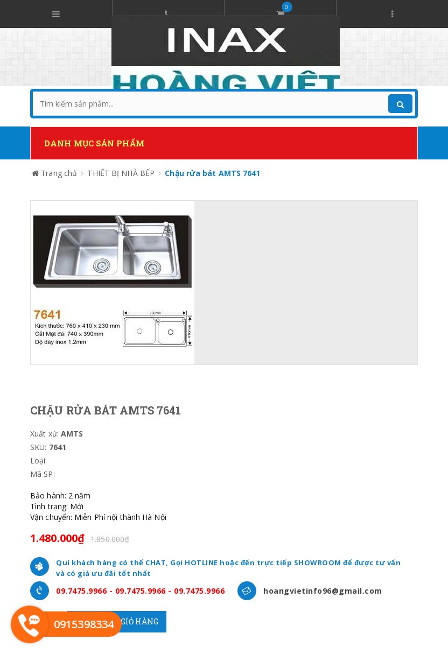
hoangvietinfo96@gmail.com (322, 591)
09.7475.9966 (81, 591)
